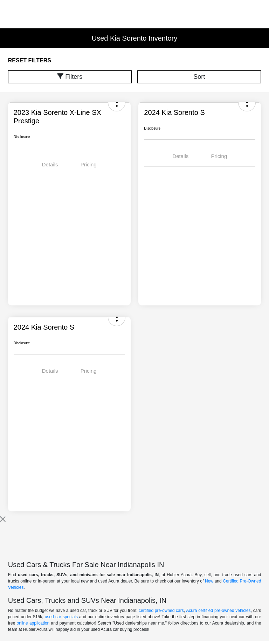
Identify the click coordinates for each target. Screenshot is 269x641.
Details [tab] (50, 164)
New (209, 581)
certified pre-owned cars (161, 610)
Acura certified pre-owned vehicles (218, 610)
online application (33, 623)
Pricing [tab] (89, 164)
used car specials (61, 616)
